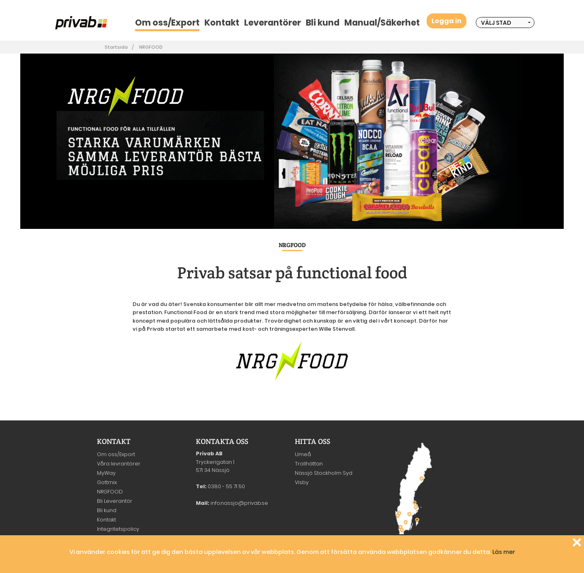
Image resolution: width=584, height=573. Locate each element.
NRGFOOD (151, 47)
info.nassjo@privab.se (239, 503)
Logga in (447, 21)
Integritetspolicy (118, 529)
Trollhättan (309, 463)
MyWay (106, 473)
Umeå (303, 454)
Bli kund (322, 22)
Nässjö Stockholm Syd (323, 473)
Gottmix (107, 482)
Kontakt (221, 22)
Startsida (116, 47)
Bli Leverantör (114, 501)
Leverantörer (272, 22)
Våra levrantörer (118, 463)
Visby (302, 482)
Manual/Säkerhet (382, 22)
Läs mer (503, 552)
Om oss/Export (167, 22)
